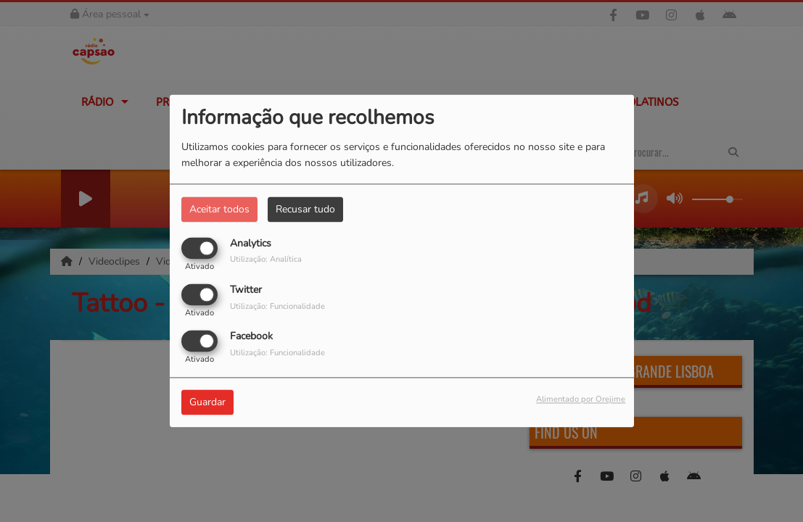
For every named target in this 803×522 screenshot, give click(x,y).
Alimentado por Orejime (580, 399)
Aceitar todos (219, 209)
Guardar (207, 403)
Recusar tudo (305, 209)
